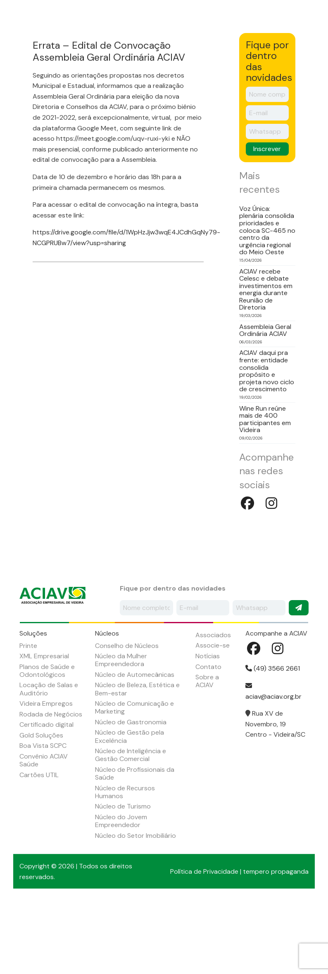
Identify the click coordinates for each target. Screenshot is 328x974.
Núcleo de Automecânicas (134, 746)
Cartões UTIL (39, 846)
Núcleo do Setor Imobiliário (135, 907)
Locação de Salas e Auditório (48, 761)
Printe (28, 717)
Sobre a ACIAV (51, 58)
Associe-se (212, 717)
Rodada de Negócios (50, 786)
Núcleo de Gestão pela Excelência (129, 808)
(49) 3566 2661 (272, 740)
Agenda (206, 53)
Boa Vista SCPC (43, 817)
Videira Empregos (46, 775)
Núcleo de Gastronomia (130, 794)
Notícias (243, 53)
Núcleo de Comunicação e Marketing (134, 779)
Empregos (283, 53)
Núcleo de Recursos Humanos (125, 864)
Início (21, 53)
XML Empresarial (44, 728)
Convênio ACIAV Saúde (43, 832)
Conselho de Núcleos (127, 717)
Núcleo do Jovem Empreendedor (121, 892)
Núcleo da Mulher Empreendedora (121, 732)
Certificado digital (46, 796)
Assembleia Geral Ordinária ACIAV (265, 402)
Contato (208, 738)
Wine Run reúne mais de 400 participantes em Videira (265, 491)
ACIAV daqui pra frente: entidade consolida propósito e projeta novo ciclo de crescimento (266, 443)
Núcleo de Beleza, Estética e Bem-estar (137, 761)
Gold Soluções (41, 807)
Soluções (85, 53)
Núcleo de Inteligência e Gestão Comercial (130, 827)
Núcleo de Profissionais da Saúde (134, 845)
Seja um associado (247, 18)
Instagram (314, 12)
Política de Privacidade (204, 943)
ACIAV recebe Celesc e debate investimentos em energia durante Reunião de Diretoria (265, 361)
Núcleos (124, 53)
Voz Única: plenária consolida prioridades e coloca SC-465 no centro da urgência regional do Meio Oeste (267, 302)
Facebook (292, 12)
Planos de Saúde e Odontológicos (47, 742)
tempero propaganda (276, 943)
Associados (166, 53)
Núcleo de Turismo (123, 878)
